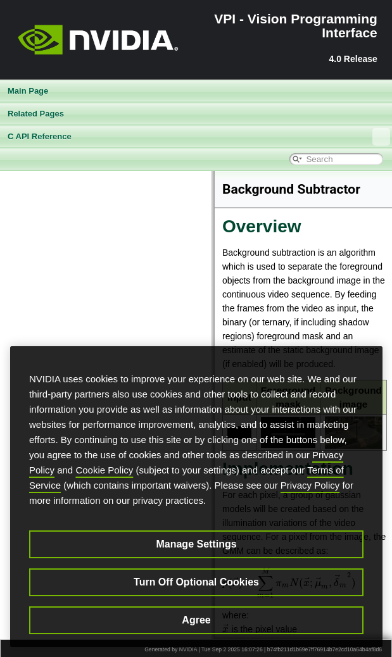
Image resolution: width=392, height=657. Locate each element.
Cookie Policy (104, 470)
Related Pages (36, 113)
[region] (196, 496)
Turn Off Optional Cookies (196, 582)
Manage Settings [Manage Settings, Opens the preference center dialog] (196, 544)
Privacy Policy (310, 485)
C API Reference (199, 137)
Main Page (28, 91)
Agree (196, 620)
